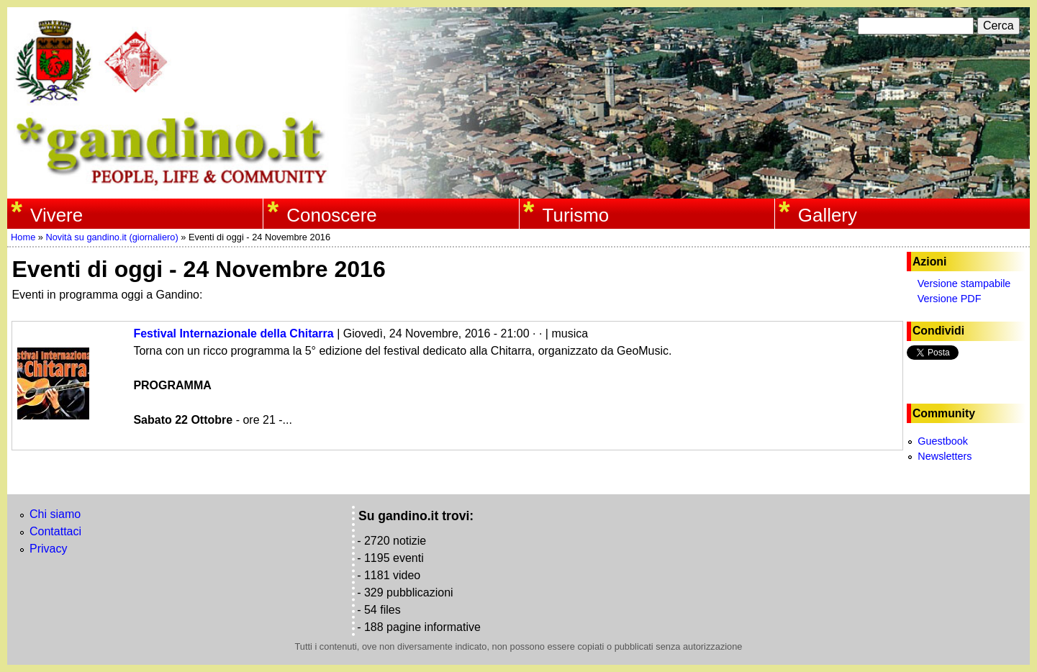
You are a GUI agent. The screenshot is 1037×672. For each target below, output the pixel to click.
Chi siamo (55, 514)
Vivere (56, 215)
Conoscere (331, 215)
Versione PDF (950, 298)
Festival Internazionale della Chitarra (233, 333)
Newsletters (945, 456)
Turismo (576, 215)
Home (23, 237)
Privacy (48, 548)
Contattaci (55, 531)
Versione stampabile (964, 283)
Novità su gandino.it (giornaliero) (111, 237)
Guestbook (943, 441)
